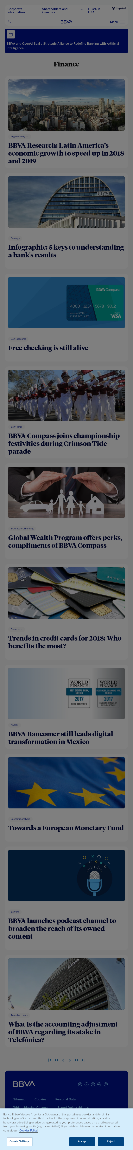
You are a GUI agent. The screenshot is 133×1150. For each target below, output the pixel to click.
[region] (66, 1129)
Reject (111, 1141)
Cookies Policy (28, 1130)
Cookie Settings (20, 1141)
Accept (82, 1141)
